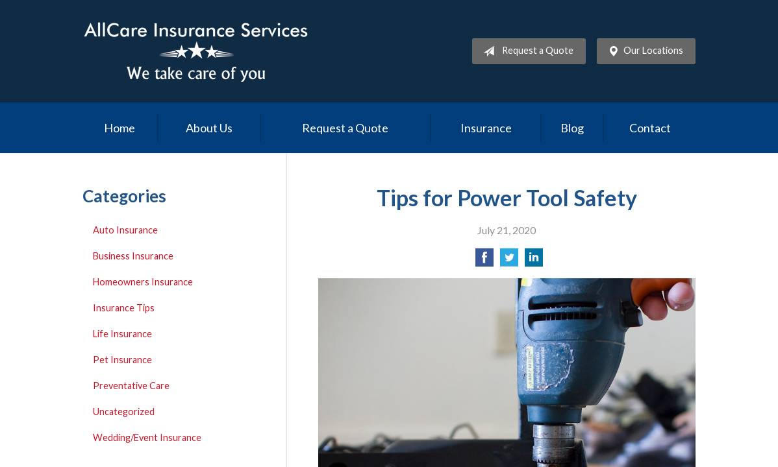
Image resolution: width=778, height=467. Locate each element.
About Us (209, 128)
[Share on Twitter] (509, 261)
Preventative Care (131, 385)
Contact (650, 128)
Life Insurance (122, 333)
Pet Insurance (122, 359)
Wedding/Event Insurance (147, 437)
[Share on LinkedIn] (534, 261)
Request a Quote (525, 51)
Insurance (486, 128)
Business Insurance (133, 255)
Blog (572, 128)
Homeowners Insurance (143, 281)
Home (119, 128)
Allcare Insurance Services (196, 51)
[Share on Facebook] (484, 261)
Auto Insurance (125, 229)
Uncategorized (124, 411)
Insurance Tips (124, 307)
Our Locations (643, 51)
